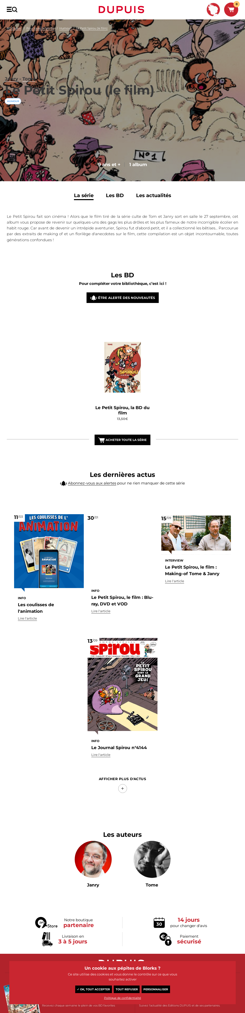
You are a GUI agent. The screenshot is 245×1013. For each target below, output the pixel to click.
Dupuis (122, 9)
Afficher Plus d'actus (122, 790)
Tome (34, 55)
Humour (65, 28)
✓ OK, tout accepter (93, 989)
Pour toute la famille (40, 28)
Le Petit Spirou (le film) (92, 28)
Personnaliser (155, 989)
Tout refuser (127, 989)
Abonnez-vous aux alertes (92, 493)
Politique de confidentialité (122, 998)
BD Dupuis (14, 28)
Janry (13, 55)
